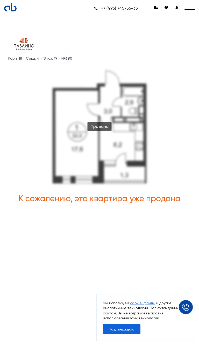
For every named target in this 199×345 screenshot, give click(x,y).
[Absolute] (10, 7)
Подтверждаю (121, 329)
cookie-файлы (142, 303)
